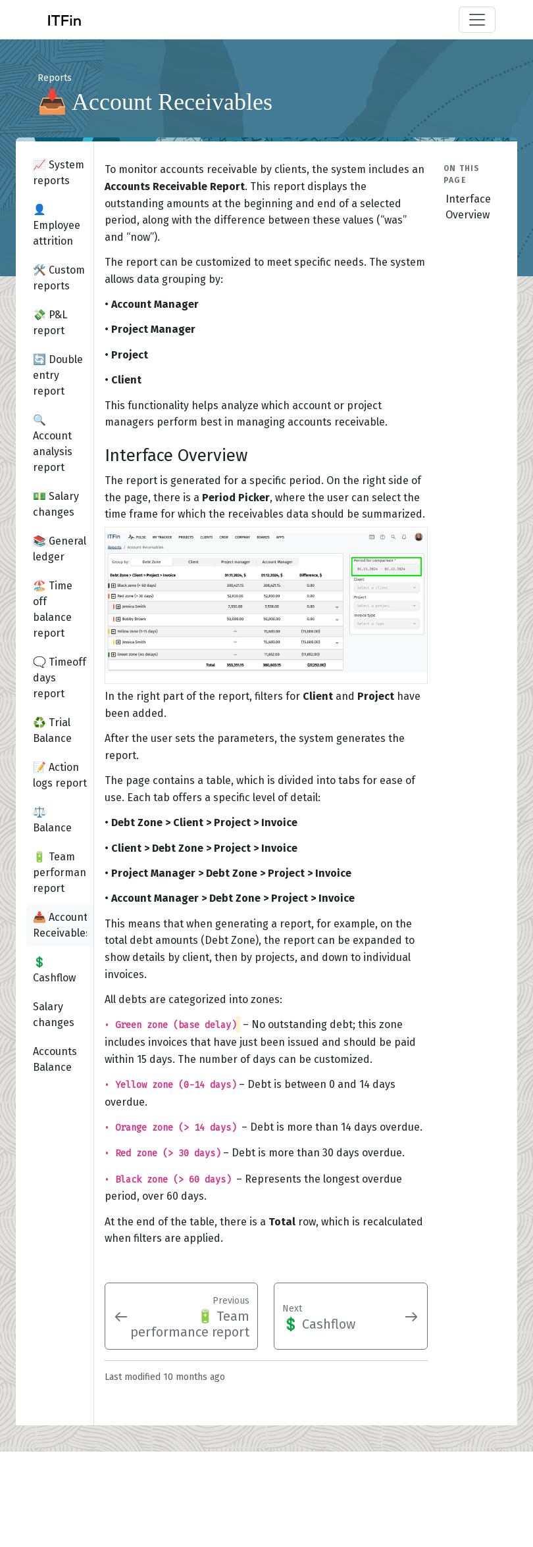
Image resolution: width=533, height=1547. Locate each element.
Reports (55, 78)
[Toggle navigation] (477, 20)
